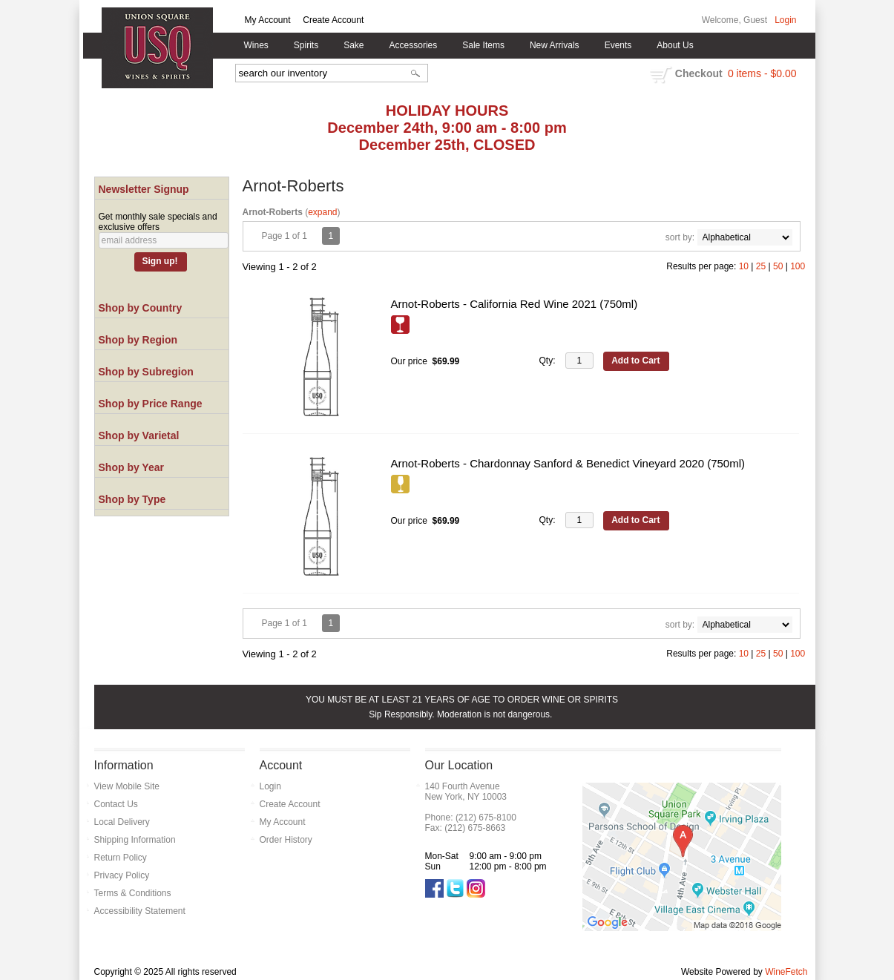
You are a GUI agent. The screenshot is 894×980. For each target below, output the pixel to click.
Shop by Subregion (146, 372)
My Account (268, 20)
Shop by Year (131, 467)
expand (322, 212)
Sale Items (483, 45)
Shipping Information (135, 840)
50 (778, 266)
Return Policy (120, 857)
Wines (253, 45)
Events (618, 45)
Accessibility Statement (139, 911)
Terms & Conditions (132, 893)
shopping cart (661, 75)
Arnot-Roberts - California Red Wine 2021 (514, 303)
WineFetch (786, 972)
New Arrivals (554, 45)
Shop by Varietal (139, 435)
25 (761, 266)
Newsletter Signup (144, 189)
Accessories (410, 45)
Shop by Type (132, 499)
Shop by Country (141, 308)
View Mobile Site (127, 786)
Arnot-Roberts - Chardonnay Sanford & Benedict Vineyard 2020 (568, 463)
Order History (286, 840)
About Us (671, 45)
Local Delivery (122, 822)
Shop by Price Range (151, 404)
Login (785, 20)
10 (744, 266)
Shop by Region (138, 340)
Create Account (333, 20)
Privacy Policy (122, 875)
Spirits (302, 45)
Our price (409, 361)
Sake (354, 45)
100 (797, 266)
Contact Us (116, 804)
